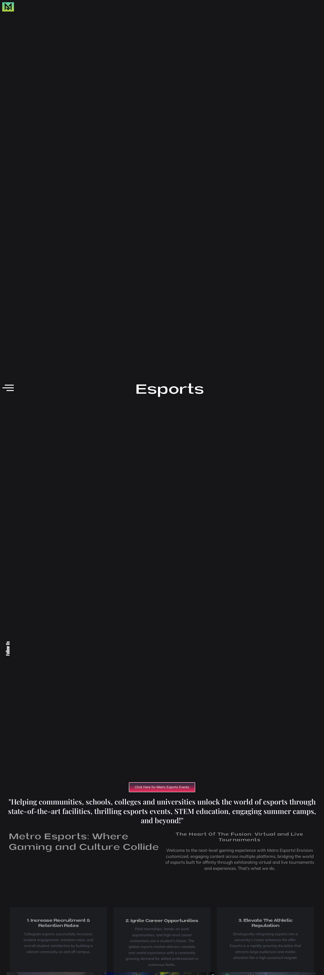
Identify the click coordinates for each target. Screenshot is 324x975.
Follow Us (7, 648)
